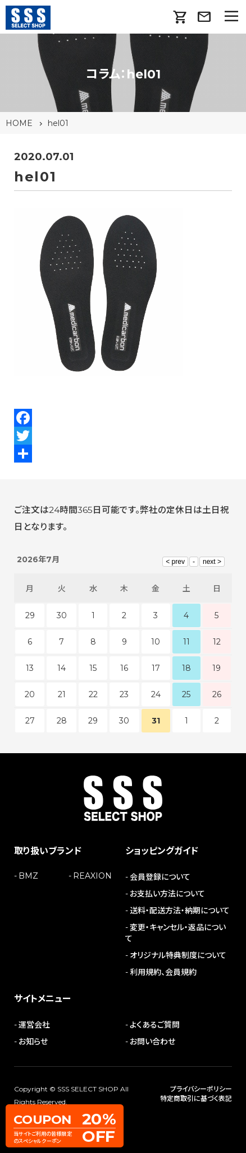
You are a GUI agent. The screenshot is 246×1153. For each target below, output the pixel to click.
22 (93, 694)
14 (61, 668)
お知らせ (33, 1042)
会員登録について (160, 877)
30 (124, 721)
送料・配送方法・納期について (180, 910)
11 (186, 642)
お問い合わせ (152, 1042)
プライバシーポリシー (201, 1089)
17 (156, 668)
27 (30, 721)
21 (62, 694)
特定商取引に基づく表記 (196, 1098)
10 (155, 642)
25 (186, 694)
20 (30, 694)
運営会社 (34, 1025)
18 (186, 668)
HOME (19, 123)
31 (156, 721)
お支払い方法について (167, 894)
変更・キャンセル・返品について (175, 933)
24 (156, 694)
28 (62, 721)
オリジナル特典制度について (178, 955)
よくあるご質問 (155, 1025)
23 (124, 694)
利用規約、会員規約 (163, 972)
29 (93, 721)
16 (124, 668)
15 (93, 668)
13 (30, 668)
